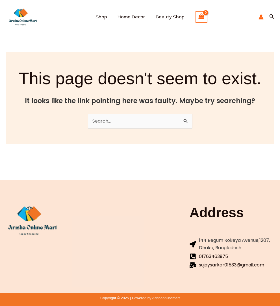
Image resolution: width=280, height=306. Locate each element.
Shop (102, 17)
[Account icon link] (261, 16)
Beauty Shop (168, 17)
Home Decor (131, 17)
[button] (271, 17)
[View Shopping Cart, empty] (199, 17)
